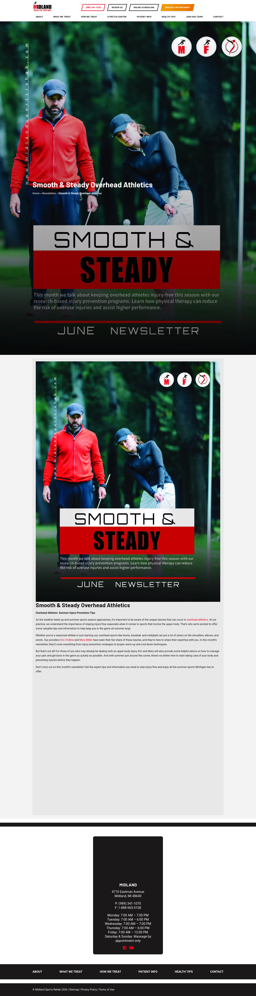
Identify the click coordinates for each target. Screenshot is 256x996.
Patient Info (144, 20)
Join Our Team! (194, 20)
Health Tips (169, 20)
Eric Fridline (67, 643)
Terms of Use (106, 989)
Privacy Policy (89, 989)
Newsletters (49, 197)
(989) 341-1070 (130, 903)
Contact (218, 20)
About (39, 20)
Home (36, 197)
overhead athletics (197, 623)
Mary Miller (86, 643)
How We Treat (89, 20)
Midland (128, 884)
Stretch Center (117, 20)
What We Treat (62, 20)
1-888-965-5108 (129, 908)
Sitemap (74, 989)
